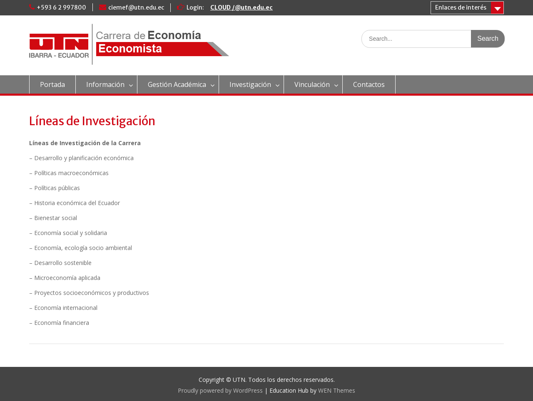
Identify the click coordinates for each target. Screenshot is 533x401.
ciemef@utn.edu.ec (136, 7)
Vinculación (312, 84)
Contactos (369, 84)
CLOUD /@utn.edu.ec (241, 7)
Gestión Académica (177, 84)
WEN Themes (336, 390)
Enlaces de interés (460, 7)
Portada (52, 84)
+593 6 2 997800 (61, 7)
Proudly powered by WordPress (220, 390)
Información (105, 84)
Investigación (250, 84)
